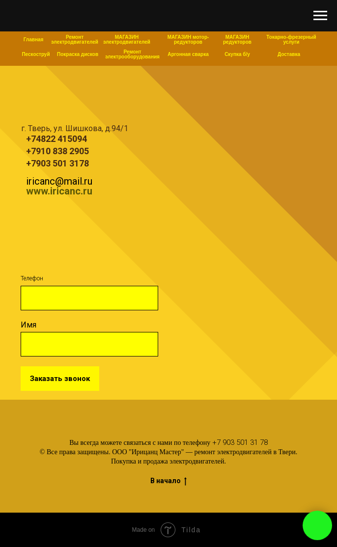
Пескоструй (36, 54)
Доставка (289, 54)
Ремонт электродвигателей (74, 39)
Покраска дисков (77, 54)
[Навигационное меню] (320, 16)
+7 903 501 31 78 (240, 442)
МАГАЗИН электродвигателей (127, 39)
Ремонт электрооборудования (132, 54)
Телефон (32, 278)
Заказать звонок (60, 378)
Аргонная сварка (188, 54)
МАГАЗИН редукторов (237, 39)
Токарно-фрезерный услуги (291, 39)
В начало (168, 481)
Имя (28, 324)
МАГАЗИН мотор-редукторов (188, 39)
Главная (34, 39)
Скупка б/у (237, 54)
